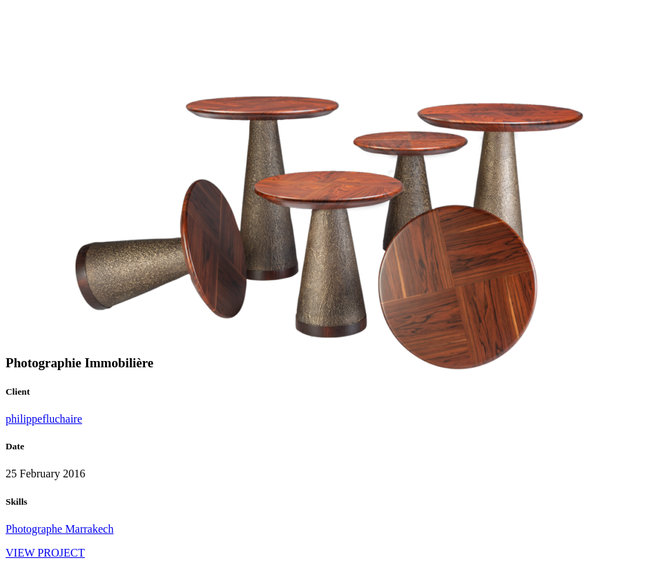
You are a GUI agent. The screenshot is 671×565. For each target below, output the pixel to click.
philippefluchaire (44, 419)
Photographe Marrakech (59, 529)
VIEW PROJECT (45, 553)
